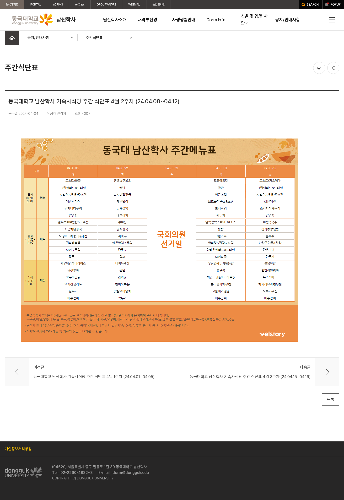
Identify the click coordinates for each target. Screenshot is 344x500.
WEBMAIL (134, 4)
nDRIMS (58, 4)
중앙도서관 (158, 4)
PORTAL (35, 4)
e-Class (79, 4)
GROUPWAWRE (106, 4)
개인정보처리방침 (18, 449)
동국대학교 (12, 4)
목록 (330, 399)
